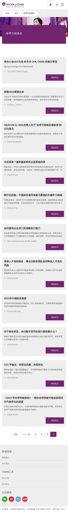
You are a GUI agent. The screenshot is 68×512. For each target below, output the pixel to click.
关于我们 (5, 464)
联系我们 (5, 458)
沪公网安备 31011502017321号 (39, 509)
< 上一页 (26, 434)
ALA (63, 509)
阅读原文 (55, 77)
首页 (7, 13)
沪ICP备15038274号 (17, 509)
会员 (16, 13)
